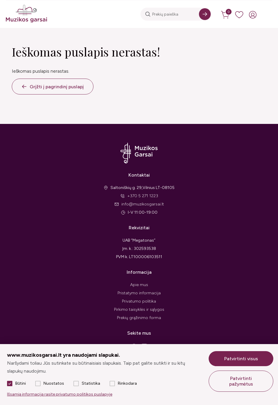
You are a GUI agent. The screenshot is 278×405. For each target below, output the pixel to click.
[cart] (225, 14)
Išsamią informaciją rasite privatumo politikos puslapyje (59, 394)
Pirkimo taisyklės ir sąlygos (139, 309)
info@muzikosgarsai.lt (142, 204)
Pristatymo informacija (139, 293)
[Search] (205, 14)
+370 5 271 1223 (142, 195)
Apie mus (139, 284)
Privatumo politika (139, 301)
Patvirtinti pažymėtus (241, 381)
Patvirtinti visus (241, 358)
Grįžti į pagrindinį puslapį (57, 86)
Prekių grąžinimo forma (139, 317)
